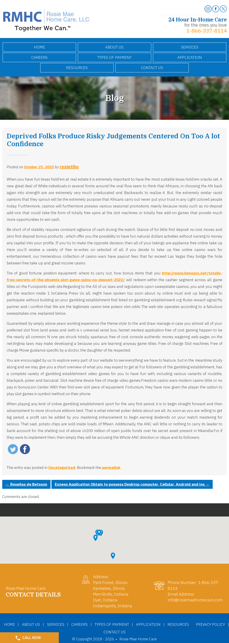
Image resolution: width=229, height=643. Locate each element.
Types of (114, 57)
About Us (114, 47)
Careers (39, 57)
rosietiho (69, 167)
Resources (77, 67)
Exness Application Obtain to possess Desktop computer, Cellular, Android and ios (132, 484)
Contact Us (152, 67)
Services (189, 47)
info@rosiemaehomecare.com (195, 600)
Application (189, 57)
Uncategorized (61, 467)
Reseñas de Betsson (26, 484)
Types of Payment (132, 624)
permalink (111, 467)
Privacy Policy (99, 631)
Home (39, 47)
